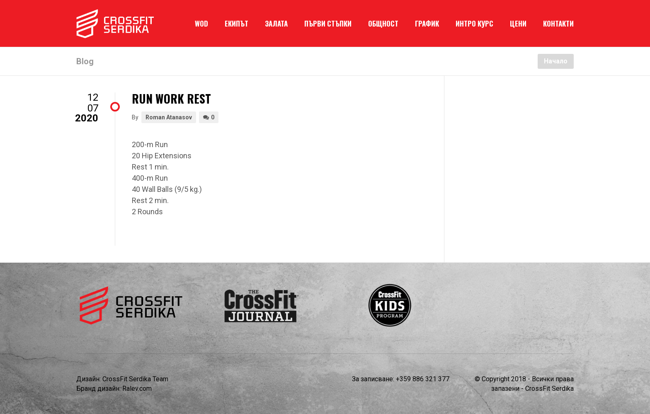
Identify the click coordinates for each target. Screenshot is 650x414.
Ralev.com (137, 388)
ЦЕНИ (518, 23)
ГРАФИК (427, 23)
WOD (201, 23)
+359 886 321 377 (422, 379)
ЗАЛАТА (276, 23)
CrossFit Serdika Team (135, 379)
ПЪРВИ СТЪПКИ (328, 23)
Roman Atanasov (169, 117)
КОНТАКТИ (558, 23)
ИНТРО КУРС (474, 23)
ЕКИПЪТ (236, 23)
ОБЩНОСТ (383, 23)
